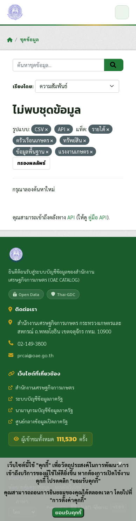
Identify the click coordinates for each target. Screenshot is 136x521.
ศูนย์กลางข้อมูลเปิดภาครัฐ (38, 421)
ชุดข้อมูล (29, 39)
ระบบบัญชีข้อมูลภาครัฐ (35, 398)
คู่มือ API (97, 217)
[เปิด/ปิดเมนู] (122, 12)
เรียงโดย (22, 86)
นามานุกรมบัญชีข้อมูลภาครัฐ (40, 410)
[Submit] (113, 65)
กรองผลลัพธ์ (31, 163)
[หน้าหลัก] (9, 39)
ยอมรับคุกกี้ (68, 512)
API (71, 217)
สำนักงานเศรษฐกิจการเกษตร (41, 387)
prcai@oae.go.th (36, 355)
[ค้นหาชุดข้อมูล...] (58, 65)
